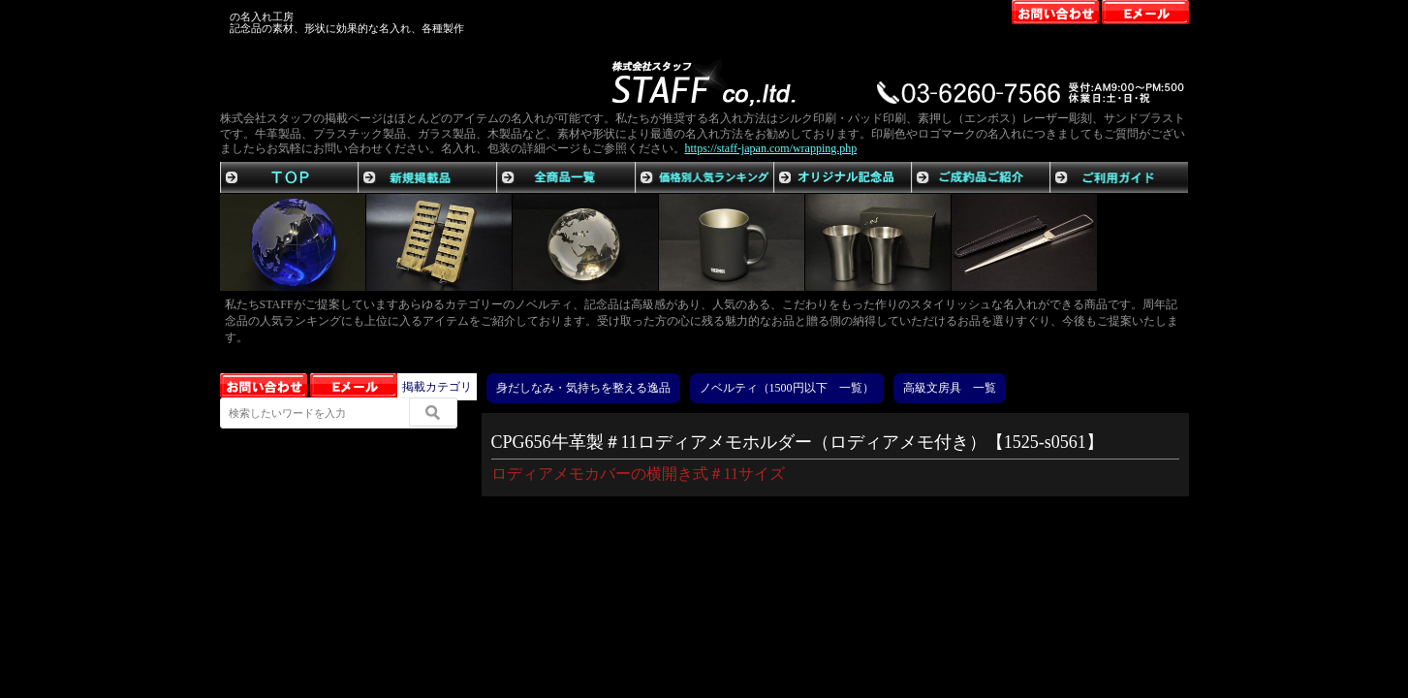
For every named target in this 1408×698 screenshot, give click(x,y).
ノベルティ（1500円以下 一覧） (787, 388)
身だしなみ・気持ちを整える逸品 (583, 388)
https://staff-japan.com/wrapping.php (771, 148)
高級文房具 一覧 (949, 388)
